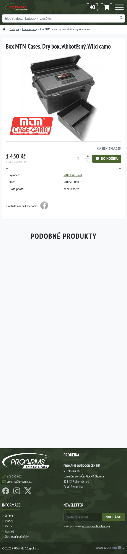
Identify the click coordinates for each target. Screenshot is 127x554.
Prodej (9, 521)
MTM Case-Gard (73, 175)
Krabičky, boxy (29, 29)
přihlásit (113, 517)
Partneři (9, 526)
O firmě (9, 515)
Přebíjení (14, 29)
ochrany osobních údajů (96, 526)
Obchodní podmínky (17, 536)
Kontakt (9, 531)
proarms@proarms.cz (19, 481)
